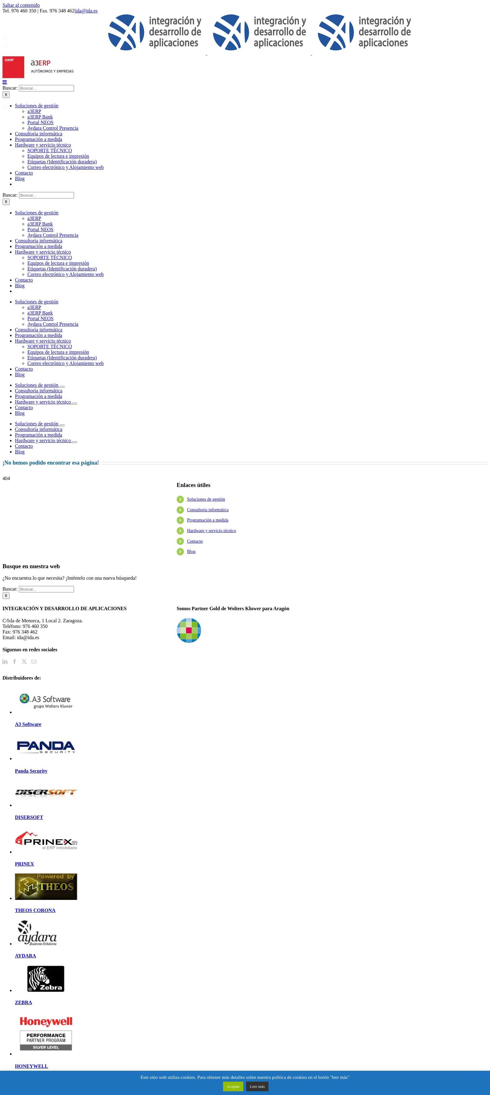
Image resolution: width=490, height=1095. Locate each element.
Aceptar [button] (233, 1086)
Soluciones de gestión (206, 499)
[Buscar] (6, 202)
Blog (191, 551)
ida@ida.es (87, 10)
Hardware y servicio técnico (211, 530)
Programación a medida (207, 520)
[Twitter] (24, 661)
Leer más (257, 1086)
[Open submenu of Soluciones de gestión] (62, 387)
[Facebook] (14, 661)
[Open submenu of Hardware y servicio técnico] (74, 404)
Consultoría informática (207, 510)
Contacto (195, 541)
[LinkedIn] (4, 661)
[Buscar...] (46, 88)
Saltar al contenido (21, 5)
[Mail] (33, 661)
